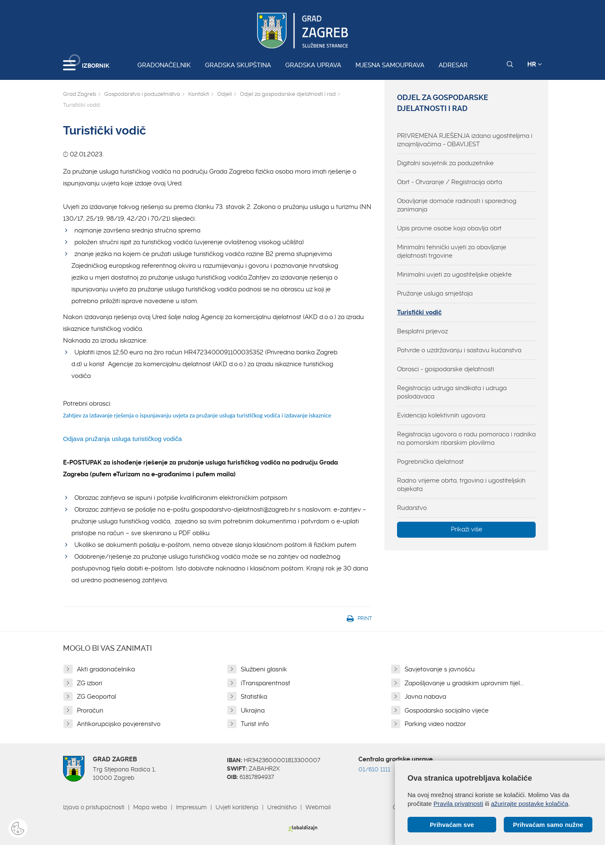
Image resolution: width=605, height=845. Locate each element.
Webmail (318, 807)
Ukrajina (253, 710)
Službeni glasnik (264, 669)
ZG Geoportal (96, 696)
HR (534, 64)
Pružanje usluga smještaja (435, 293)
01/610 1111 (374, 769)
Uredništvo (282, 807)
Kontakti (198, 94)
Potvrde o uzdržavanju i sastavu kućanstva (459, 350)
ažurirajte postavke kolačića (529, 803)
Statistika (254, 696)
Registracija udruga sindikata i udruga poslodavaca (452, 392)
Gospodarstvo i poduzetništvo (142, 94)
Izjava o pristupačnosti (93, 807)
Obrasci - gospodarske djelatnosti (445, 369)
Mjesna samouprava (389, 65)
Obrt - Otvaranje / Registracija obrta (449, 182)
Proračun (90, 710)
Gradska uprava (313, 65)
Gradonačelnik (164, 65)
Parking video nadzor (435, 724)
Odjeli (224, 94)
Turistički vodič (419, 312)
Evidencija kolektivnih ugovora (441, 415)
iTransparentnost (265, 683)
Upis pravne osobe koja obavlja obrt (449, 228)
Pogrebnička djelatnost (430, 461)
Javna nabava (425, 696)
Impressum (191, 807)
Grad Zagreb (79, 94)
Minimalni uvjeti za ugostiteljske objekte (454, 274)
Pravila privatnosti (458, 803)
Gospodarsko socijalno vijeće (447, 710)
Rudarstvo (412, 508)
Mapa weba (150, 807)
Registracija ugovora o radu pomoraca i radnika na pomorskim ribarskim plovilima (466, 438)
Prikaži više (466, 529)
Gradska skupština (238, 65)
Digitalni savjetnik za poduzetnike (445, 163)
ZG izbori (89, 683)
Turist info (255, 724)
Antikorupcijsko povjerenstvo (118, 724)
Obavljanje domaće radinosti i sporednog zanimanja (456, 205)
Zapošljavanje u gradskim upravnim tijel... (464, 683)
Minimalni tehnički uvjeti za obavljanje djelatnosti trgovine (451, 251)
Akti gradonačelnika (106, 669)
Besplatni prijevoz (422, 331)
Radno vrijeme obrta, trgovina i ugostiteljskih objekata (461, 485)
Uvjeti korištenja (237, 807)
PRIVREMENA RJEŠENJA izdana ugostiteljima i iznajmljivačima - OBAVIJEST (464, 140)
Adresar (453, 65)
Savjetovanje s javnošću (440, 669)
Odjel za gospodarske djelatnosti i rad (288, 94)
